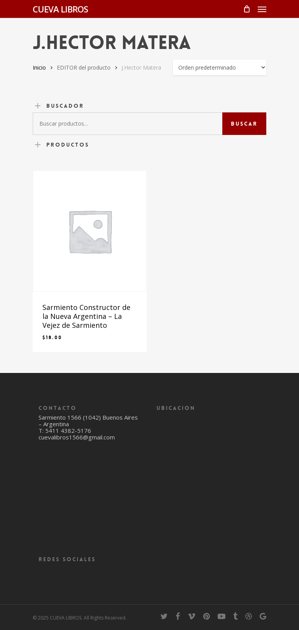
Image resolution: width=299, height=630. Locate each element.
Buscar (244, 123)
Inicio (39, 67)
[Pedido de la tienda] (219, 67)
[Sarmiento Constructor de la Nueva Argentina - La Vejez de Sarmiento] (90, 231)
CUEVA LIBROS (60, 9)
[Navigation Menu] (262, 9)
